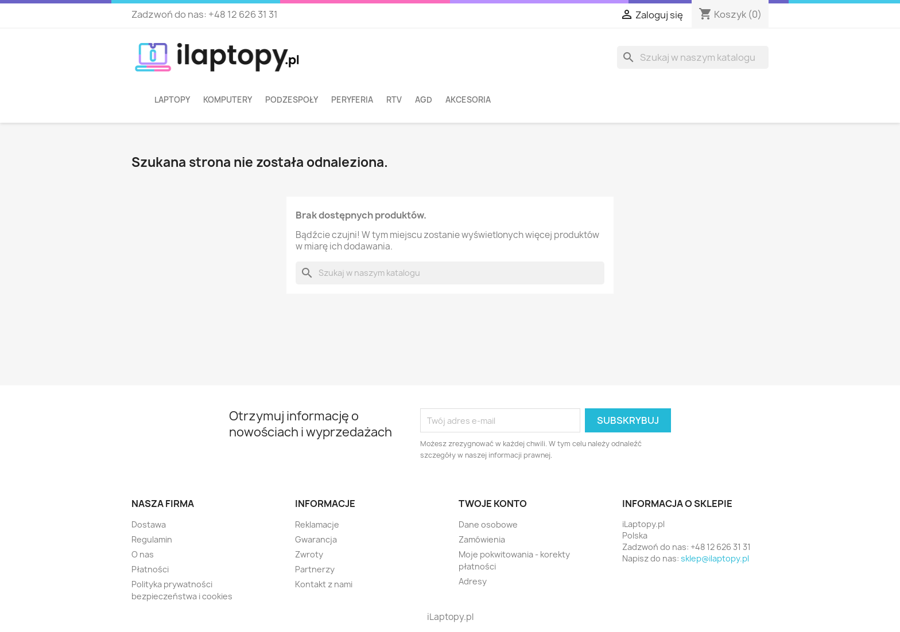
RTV (394, 100)
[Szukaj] (693, 57)
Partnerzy (315, 569)
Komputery (227, 100)
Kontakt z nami (323, 584)
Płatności (150, 569)
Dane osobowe (488, 524)
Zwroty (309, 554)
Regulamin (151, 539)
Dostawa (148, 524)
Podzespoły (291, 100)
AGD (423, 100)
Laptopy (172, 100)
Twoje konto (493, 503)
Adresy (473, 581)
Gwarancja (316, 539)
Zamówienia (482, 539)
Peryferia (352, 100)
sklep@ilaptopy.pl (715, 558)
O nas (142, 554)
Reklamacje (317, 524)
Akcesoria (468, 100)
